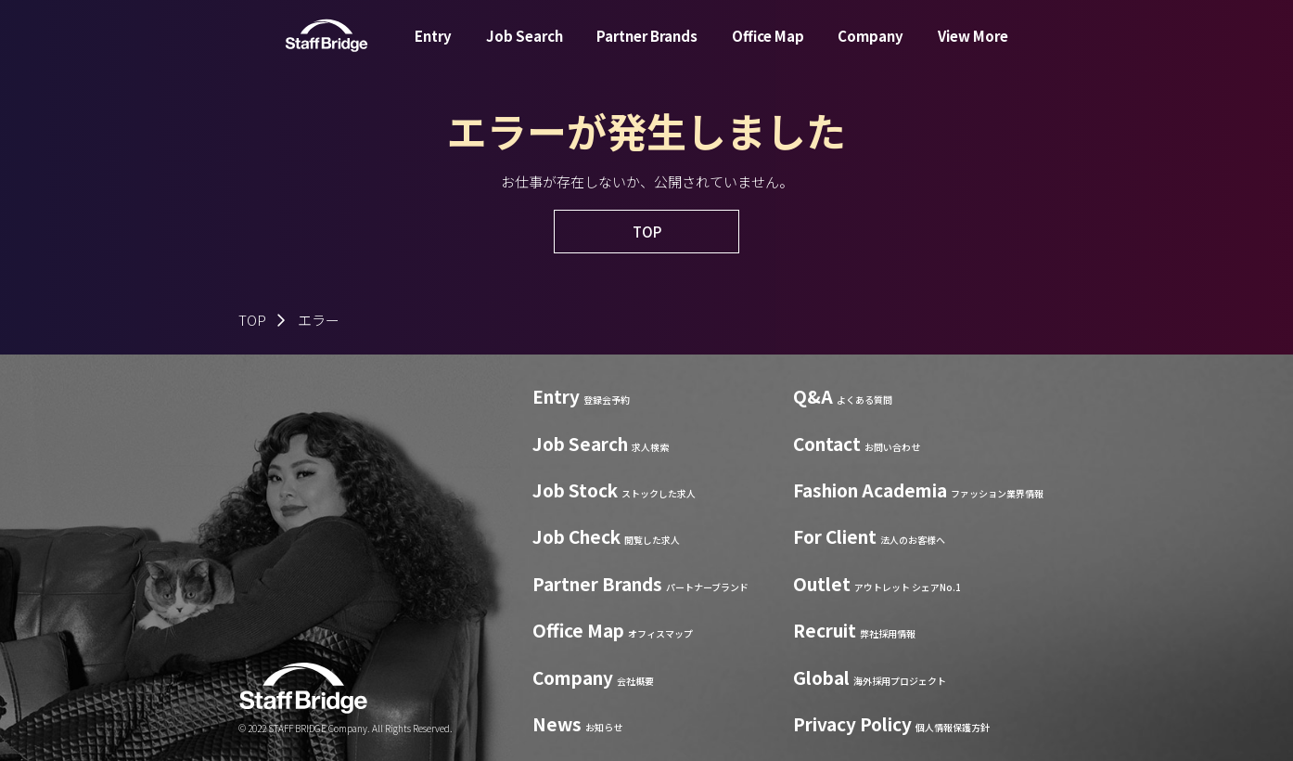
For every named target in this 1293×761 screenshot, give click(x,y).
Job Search (524, 49)
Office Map (768, 49)
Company (870, 49)
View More (973, 49)
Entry (433, 49)
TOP (252, 319)
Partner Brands (647, 49)
